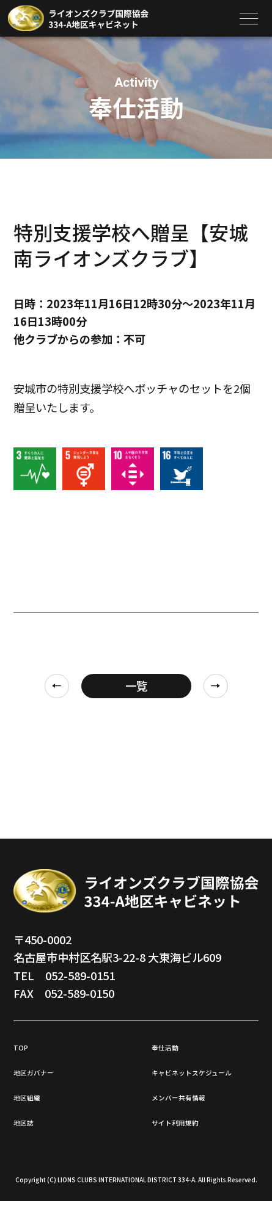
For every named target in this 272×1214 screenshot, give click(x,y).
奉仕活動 (174, 1045)
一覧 (136, 685)
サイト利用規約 (190, 1133)
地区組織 (35, 1096)
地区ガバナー (46, 1071)
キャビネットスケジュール (201, 1077)
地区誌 (29, 1121)
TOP (24, 1045)
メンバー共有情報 (196, 1108)
